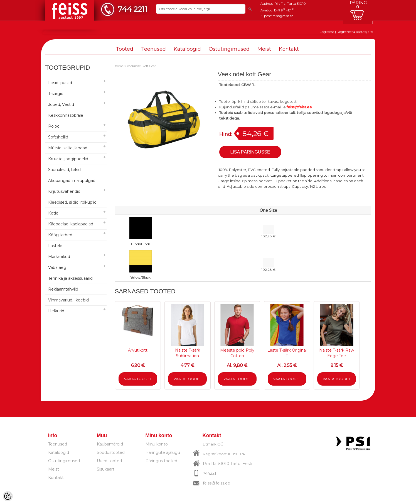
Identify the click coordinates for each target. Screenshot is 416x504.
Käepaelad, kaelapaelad (70, 224)
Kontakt (289, 49)
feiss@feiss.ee (283, 16)
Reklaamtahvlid (63, 289)
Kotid (53, 213)
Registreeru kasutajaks (355, 32)
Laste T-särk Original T (287, 353)
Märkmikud (59, 256)
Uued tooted (109, 460)
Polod (54, 126)
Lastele (55, 245)
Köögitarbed (60, 234)
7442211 (210, 473)
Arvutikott (137, 350)
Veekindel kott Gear (141, 66)
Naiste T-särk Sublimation (187, 353)
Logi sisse (327, 32)
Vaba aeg (57, 267)
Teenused (153, 49)
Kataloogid (187, 49)
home (119, 66)
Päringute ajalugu (163, 452)
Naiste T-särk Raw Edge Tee (336, 353)
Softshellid (58, 137)
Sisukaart (105, 469)
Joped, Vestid (61, 104)
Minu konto (157, 444)
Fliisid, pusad (60, 82)
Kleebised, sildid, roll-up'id (72, 202)
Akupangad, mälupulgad (71, 180)
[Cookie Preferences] (8, 496)
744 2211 (132, 9)
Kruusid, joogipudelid (68, 158)
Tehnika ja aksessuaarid (70, 278)
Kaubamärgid (110, 444)
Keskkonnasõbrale (65, 115)
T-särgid (55, 93)
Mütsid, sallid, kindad (67, 147)
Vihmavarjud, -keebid (68, 300)
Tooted (124, 49)
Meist (264, 49)
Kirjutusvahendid (64, 191)
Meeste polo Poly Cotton (237, 353)
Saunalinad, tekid (64, 169)
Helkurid (56, 310)
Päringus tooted (161, 460)
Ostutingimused (229, 49)
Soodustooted (111, 452)
